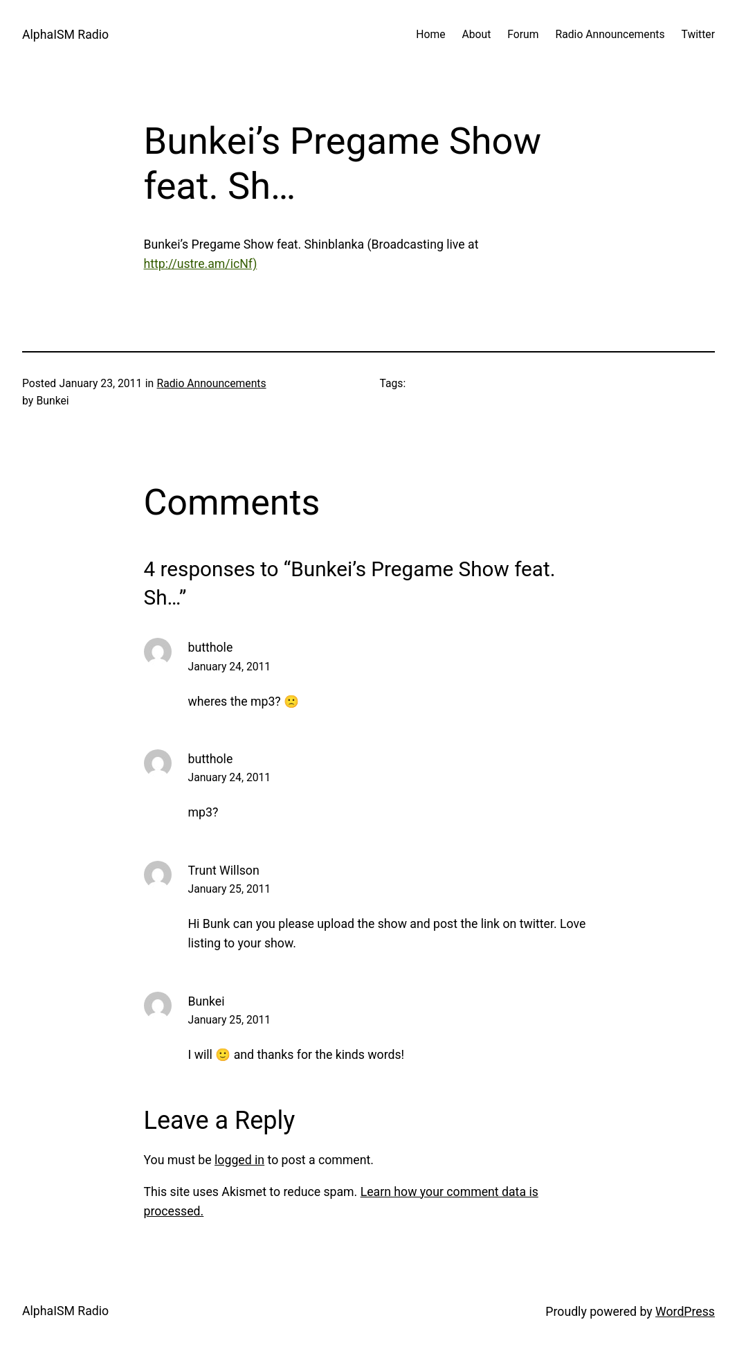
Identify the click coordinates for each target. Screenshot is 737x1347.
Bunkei (206, 1001)
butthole (210, 647)
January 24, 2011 (229, 666)
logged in (239, 1160)
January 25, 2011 (229, 888)
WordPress (685, 1312)
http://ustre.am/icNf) (200, 264)
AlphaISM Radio (65, 35)
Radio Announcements (211, 383)
